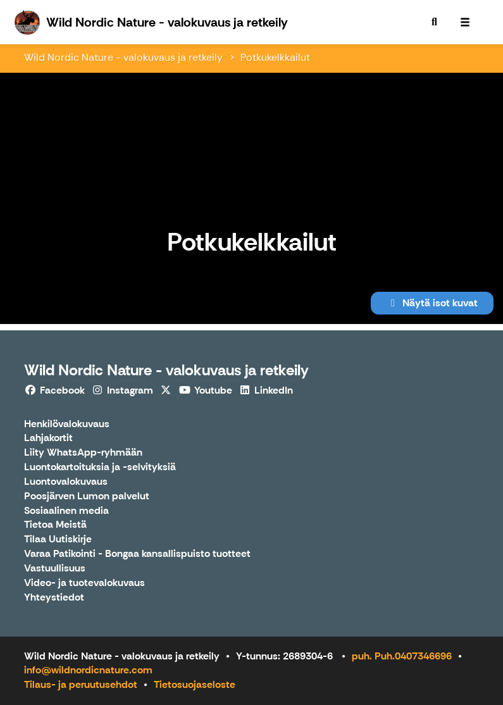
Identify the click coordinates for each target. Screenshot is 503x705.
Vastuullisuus (54, 569)
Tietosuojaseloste (194, 684)
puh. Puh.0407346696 (402, 656)
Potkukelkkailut (275, 57)
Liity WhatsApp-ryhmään (83, 453)
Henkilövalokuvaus (66, 424)
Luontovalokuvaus (66, 482)
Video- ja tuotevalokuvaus (84, 583)
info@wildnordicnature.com (88, 670)
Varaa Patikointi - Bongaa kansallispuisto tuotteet (137, 554)
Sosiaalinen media (66, 511)
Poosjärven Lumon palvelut (86, 496)
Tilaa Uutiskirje (58, 539)
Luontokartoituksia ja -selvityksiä (100, 467)
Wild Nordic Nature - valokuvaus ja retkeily (123, 57)
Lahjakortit (48, 438)
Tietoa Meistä (55, 525)
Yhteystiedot (54, 598)
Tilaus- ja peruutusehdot (80, 684)
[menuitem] (434, 22)
